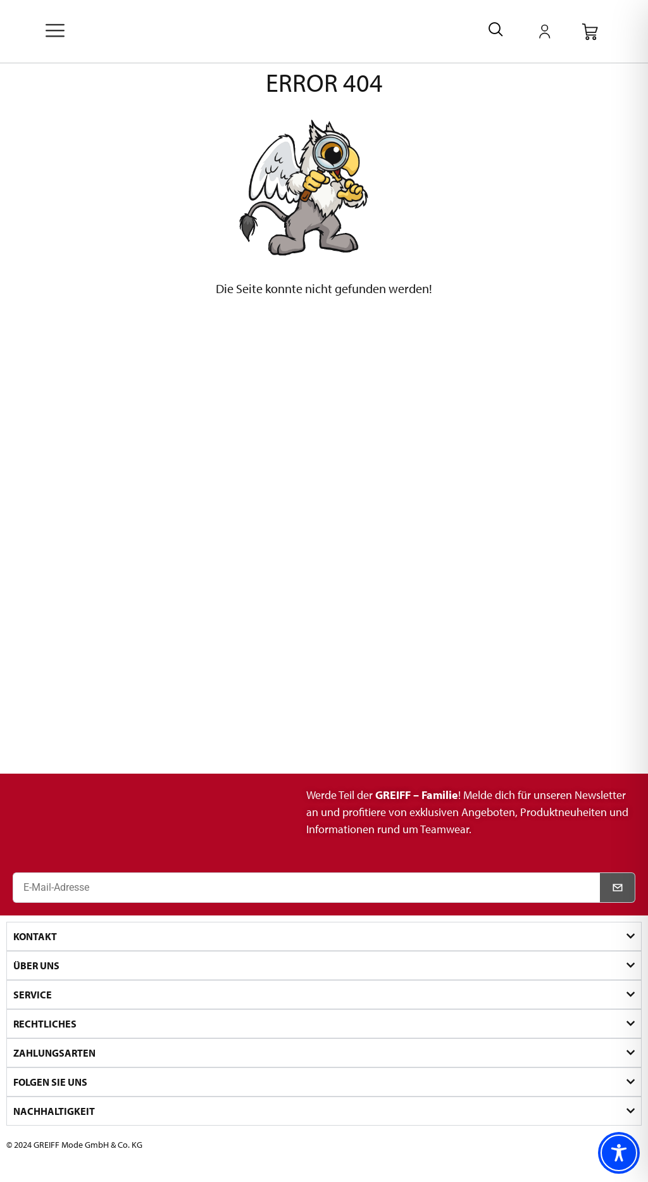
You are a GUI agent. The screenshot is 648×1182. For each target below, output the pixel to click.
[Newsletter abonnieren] (617, 887)
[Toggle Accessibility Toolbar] (619, 1153)
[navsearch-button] (496, 31)
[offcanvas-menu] (55, 31)
